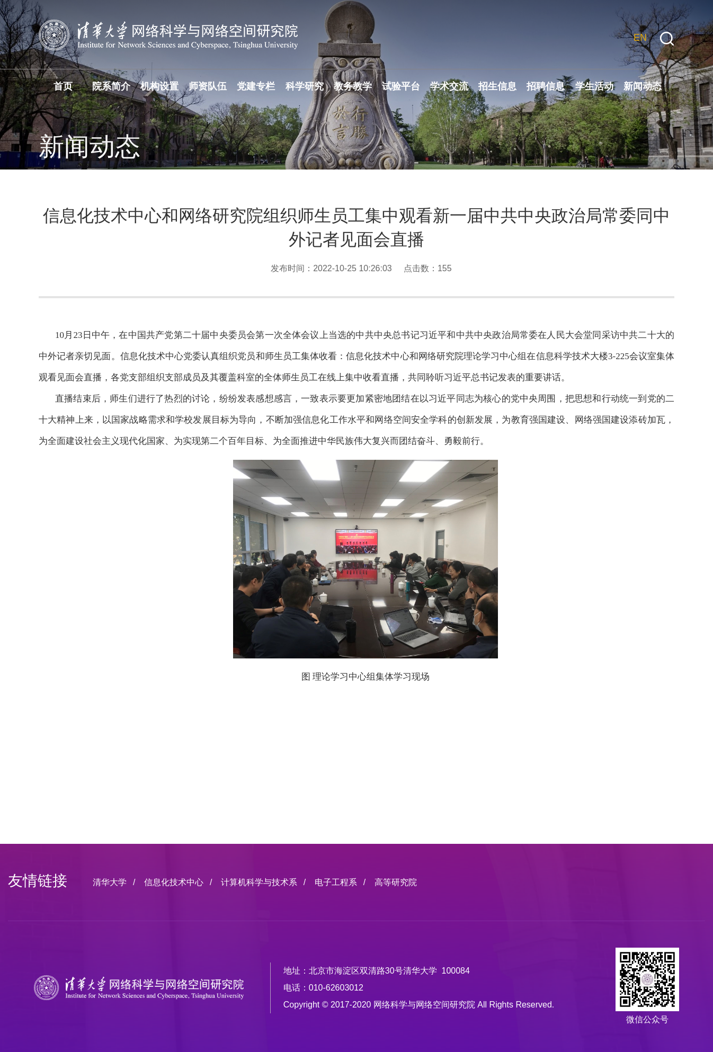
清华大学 (110, 882)
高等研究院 (396, 882)
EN (640, 37)
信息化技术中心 (173, 882)
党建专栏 (256, 86)
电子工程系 (336, 882)
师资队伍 (208, 86)
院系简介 (111, 86)
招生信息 (497, 86)
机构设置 (159, 86)
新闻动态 (642, 86)
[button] (666, 39)
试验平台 (401, 86)
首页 (63, 86)
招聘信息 (546, 86)
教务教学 (353, 86)
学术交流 (449, 86)
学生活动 (594, 86)
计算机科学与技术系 (259, 882)
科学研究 (305, 86)
